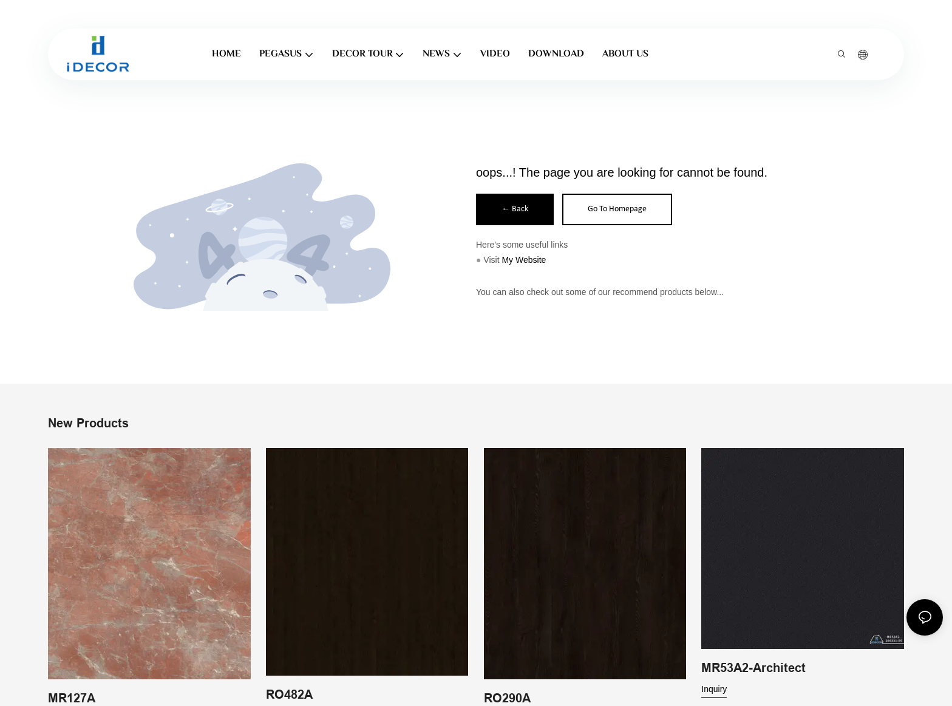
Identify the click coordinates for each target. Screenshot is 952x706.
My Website (523, 260)
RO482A (289, 694)
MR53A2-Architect (753, 667)
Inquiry (714, 689)
